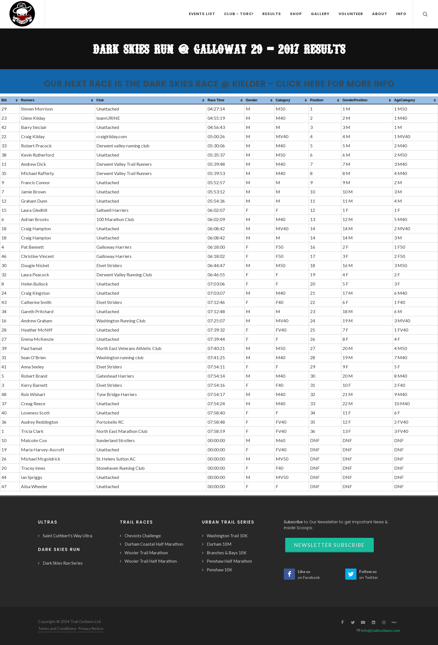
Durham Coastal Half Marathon (154, 543)
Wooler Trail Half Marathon (151, 561)
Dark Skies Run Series (63, 562)
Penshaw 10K (219, 569)
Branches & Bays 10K (226, 552)
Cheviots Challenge (143, 535)
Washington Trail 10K (227, 535)
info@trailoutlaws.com (380, 630)
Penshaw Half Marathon (229, 561)
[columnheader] (10, 100)
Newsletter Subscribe (329, 545)
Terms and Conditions (57, 628)
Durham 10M (219, 543)
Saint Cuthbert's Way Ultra (67, 535)
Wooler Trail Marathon (146, 552)
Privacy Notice (90, 628)
